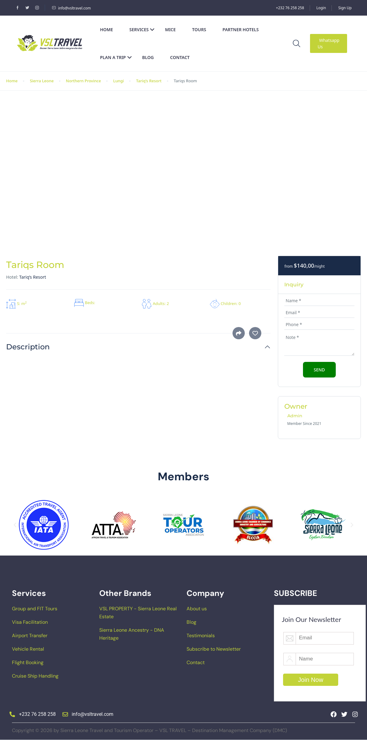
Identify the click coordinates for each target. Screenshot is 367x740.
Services (142, 29)
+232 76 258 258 (290, 7)
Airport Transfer (29, 635)
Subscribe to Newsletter (214, 649)
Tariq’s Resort (148, 81)
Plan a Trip (116, 57)
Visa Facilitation (30, 622)
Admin (294, 415)
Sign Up (345, 7)
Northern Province (83, 81)
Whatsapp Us (328, 43)
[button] (15, 525)
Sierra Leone (42, 81)
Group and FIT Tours (34, 608)
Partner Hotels (240, 29)
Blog (148, 57)
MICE (170, 29)
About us (197, 608)
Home (106, 29)
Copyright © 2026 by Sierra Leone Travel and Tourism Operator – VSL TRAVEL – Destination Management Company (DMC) (149, 730)
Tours (199, 29)
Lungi (118, 81)
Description (28, 347)
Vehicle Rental (28, 649)
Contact (180, 57)
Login (321, 7)
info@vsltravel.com (71, 8)
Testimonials (201, 635)
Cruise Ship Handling (35, 676)
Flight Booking (28, 662)
